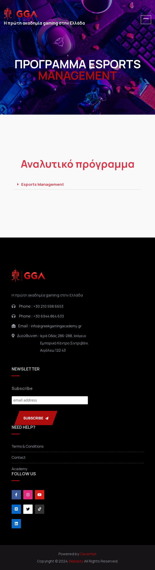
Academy (19, 468)
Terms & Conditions (27, 446)
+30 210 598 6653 (48, 306)
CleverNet (88, 553)
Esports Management (42, 184)
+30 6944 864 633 (48, 316)
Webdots (76, 561)
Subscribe (22, 388)
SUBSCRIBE (35, 418)
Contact (19, 457)
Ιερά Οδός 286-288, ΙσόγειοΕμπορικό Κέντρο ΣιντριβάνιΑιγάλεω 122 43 (64, 343)
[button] (77, 184)
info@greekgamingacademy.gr (56, 325)
